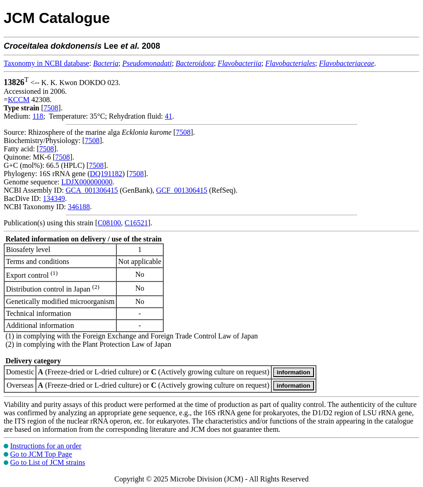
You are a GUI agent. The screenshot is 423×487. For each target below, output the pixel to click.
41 (168, 116)
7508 (51, 108)
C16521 (136, 223)
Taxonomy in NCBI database (46, 63)
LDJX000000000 (86, 182)
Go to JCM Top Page (41, 454)
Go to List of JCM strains (47, 462)
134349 (54, 198)
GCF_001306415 (181, 190)
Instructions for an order (45, 446)
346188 (79, 207)
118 (38, 116)
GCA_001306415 (92, 190)
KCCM (18, 99)
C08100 (109, 223)
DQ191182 (106, 174)
